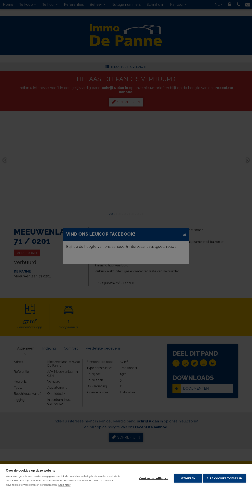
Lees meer (64, 484)
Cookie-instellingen (152, 477)
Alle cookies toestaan (224, 477)
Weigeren (187, 477)
